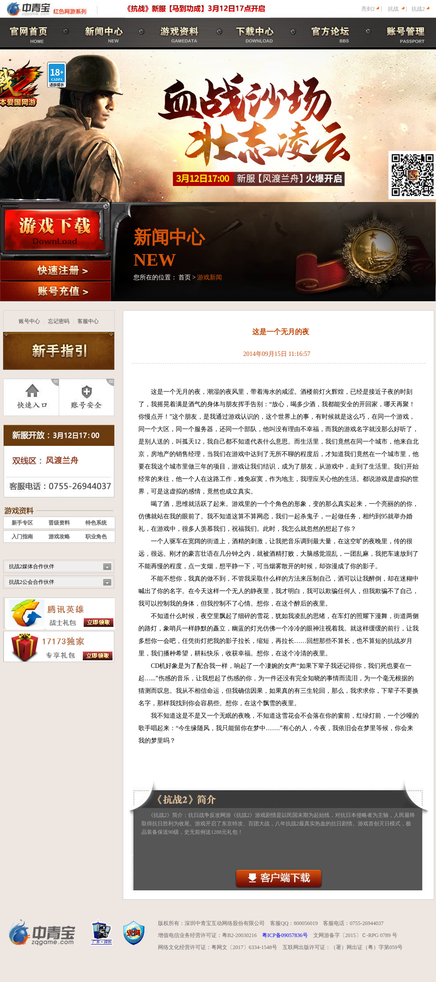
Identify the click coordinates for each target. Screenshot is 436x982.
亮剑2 (368, 9)
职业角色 (96, 536)
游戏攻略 (59, 536)
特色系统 (96, 523)
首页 (184, 277)
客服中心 (88, 321)
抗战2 (418, 9)
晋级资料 (59, 523)
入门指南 (22, 536)
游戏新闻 (209, 277)
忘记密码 (58, 321)
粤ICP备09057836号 (285, 935)
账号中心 (29, 321)
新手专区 (22, 523)
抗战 (393, 9)
